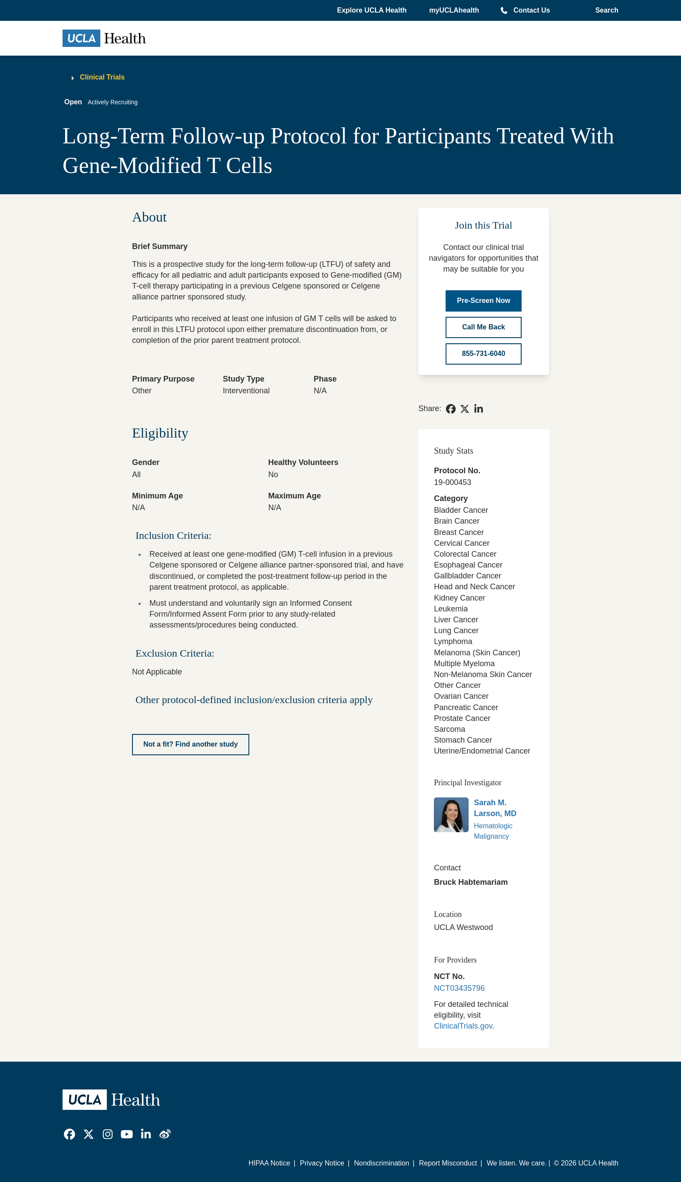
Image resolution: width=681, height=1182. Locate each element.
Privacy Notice (322, 1163)
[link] (451, 409)
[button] (372, 10)
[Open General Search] (605, 10)
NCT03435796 (459, 988)
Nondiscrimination (381, 1163)
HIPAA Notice (269, 1163)
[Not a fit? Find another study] (190, 744)
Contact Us (531, 10)
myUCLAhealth (454, 10)
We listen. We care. (517, 1163)
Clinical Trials (102, 77)
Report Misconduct (448, 1163)
